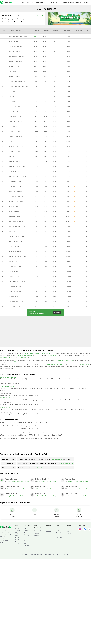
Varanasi (43, 481)
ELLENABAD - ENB (14, 101)
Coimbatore (16, 496)
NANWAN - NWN (14, 161)
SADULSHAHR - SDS (15, 51)
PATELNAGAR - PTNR (15, 271)
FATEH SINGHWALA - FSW (17, 46)
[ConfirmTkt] (5, 527)
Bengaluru (81, 481)
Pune (86, 481)
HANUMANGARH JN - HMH (17, 81)
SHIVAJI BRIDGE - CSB (16, 301)
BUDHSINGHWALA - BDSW (17, 56)
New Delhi (26, 481)
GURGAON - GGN (14, 246)
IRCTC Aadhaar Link (67, 463)
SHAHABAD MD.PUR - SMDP (17, 256)
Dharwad (88, 488)
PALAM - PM (13, 261)
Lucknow (54, 481)
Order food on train (56, 459)
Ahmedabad (50, 488)
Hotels (17, 535)
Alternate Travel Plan (37, 468)
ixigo (47, 529)
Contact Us (37, 531)
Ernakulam (86, 496)
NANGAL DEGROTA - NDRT (17, 166)
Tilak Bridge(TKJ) (46, 353)
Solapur (51, 496)
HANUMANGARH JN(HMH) (54, 365)
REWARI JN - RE (14, 206)
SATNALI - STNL (14, 156)
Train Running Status (72, 2)
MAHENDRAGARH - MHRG (17, 176)
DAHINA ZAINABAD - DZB (17, 196)
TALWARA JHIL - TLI (15, 96)
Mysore (14, 481)
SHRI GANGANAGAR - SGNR (18, 36)
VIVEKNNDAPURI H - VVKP (17, 281)
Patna (38, 481)
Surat (55, 488)
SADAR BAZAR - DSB (15, 291)
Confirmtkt (70, 529)
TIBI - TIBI (12, 91)
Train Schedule (54, 2)
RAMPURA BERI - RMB (16, 146)
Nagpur (55, 496)
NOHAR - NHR (13, 111)
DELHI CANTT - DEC (15, 266)
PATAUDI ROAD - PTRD (16, 221)
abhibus (48, 531)
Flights (17, 533)
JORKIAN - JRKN (14, 76)
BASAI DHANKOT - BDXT (16, 241)
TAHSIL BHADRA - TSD (16, 121)
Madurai (22, 496)
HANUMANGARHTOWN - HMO (18, 86)
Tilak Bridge (69, 360)
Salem (27, 496)
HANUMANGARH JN (83, 365)
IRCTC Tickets (27, 2)
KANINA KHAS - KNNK (16, 191)
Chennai (9, 481)
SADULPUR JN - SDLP (15, 136)
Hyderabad (20, 481)
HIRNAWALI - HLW (15, 71)
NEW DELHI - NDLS (15, 296)
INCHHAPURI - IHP (14, 216)
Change (39, 16)
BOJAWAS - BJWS (15, 181)
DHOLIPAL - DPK (14, 66)
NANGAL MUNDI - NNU (16, 201)
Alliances (37, 535)
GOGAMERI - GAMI (15, 116)
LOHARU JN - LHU (14, 151)
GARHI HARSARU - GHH (16, 236)
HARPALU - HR (13, 141)
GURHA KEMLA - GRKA (16, 186)
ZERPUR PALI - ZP (14, 171)
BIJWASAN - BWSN (15, 251)
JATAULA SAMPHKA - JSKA (17, 226)
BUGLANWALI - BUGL (15, 61)
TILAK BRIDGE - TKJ (15, 306)
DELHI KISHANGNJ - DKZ (16, 286)
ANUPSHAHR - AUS (15, 126)
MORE (87, 2)
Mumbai (48, 481)
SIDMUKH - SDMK (14, 131)
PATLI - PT (12, 231)
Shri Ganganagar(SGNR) (31, 353)
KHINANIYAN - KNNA (15, 106)
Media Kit (37, 533)
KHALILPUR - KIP (14, 211)
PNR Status (40, 2)
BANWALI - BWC (14, 41)
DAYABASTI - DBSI (15, 276)
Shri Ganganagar (58, 360)
